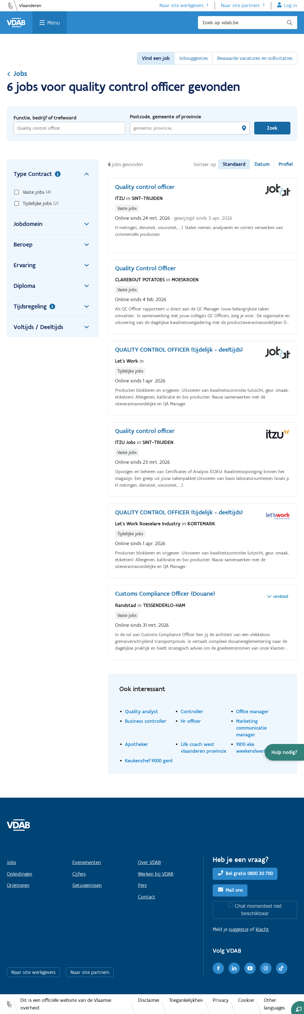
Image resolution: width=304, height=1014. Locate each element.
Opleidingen (19, 874)
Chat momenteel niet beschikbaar (258, 909)
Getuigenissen (87, 885)
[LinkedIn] (234, 968)
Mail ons (234, 890)
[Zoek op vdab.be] (247, 22)
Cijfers (79, 874)
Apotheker (136, 744)
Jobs (17, 73)
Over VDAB (149, 862)
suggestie (238, 929)
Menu (53, 22)
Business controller (145, 721)
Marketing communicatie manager (251, 727)
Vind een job (156, 58)
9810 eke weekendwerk (251, 747)
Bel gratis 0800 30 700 (249, 874)
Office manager (252, 711)
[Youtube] (250, 968)
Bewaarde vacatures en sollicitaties (254, 58)
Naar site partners (240, 5)
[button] (284, 752)
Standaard (234, 164)
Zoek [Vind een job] (272, 128)
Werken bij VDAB (155, 874)
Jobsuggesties (193, 58)
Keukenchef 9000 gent (149, 760)
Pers (142, 885)
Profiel (286, 164)
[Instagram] (265, 968)
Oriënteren (18, 885)
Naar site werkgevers (181, 5)
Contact (146, 897)
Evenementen (86, 862)
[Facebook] (218, 968)
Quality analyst (141, 711)
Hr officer (191, 721)
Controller (192, 711)
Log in (290, 5)
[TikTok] (281, 968)
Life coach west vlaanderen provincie (203, 747)
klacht (262, 929)
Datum (262, 164)
